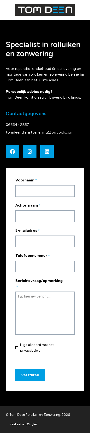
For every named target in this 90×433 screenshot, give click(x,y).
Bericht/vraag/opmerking (39, 284)
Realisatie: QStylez (23, 424)
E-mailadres (32, 231)
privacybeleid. (30, 351)
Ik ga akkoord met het (37, 348)
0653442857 (17, 124)
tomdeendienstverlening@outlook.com (39, 132)
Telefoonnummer (37, 256)
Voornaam (31, 180)
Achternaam (33, 205)
